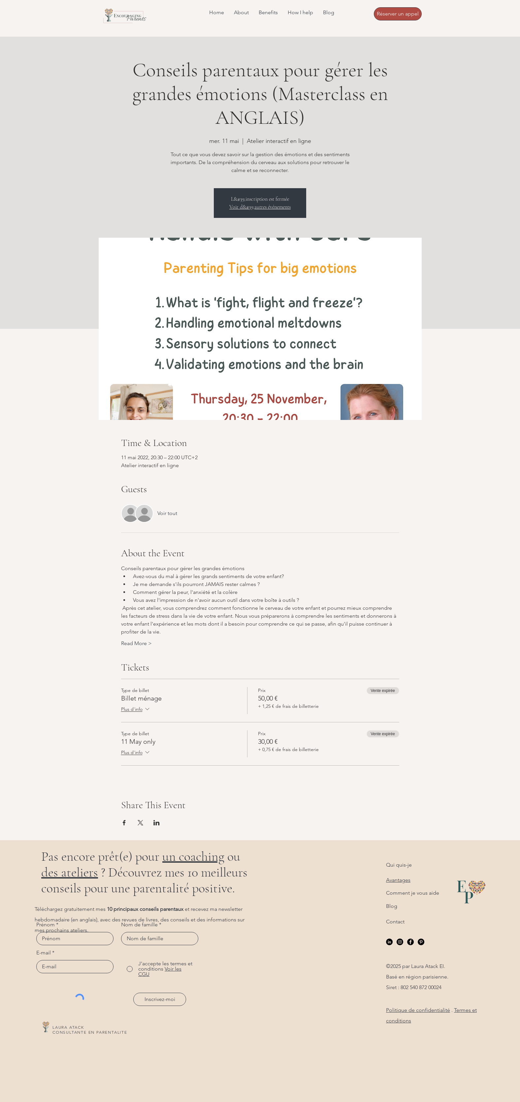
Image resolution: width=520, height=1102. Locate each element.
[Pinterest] (421, 942)
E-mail (43, 952)
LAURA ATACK (68, 1027)
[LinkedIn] (389, 942)
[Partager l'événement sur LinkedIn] (156, 822)
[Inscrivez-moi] (159, 999)
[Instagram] (400, 942)
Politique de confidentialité (418, 1010)
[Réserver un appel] (398, 13)
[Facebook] (410, 942)
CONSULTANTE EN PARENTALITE (89, 1032)
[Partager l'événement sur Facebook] (124, 822)
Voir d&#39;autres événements (260, 207)
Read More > (136, 643)
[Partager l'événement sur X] (140, 822)
